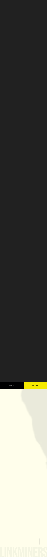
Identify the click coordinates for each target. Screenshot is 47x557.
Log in (11, 366)
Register (35, 366)
